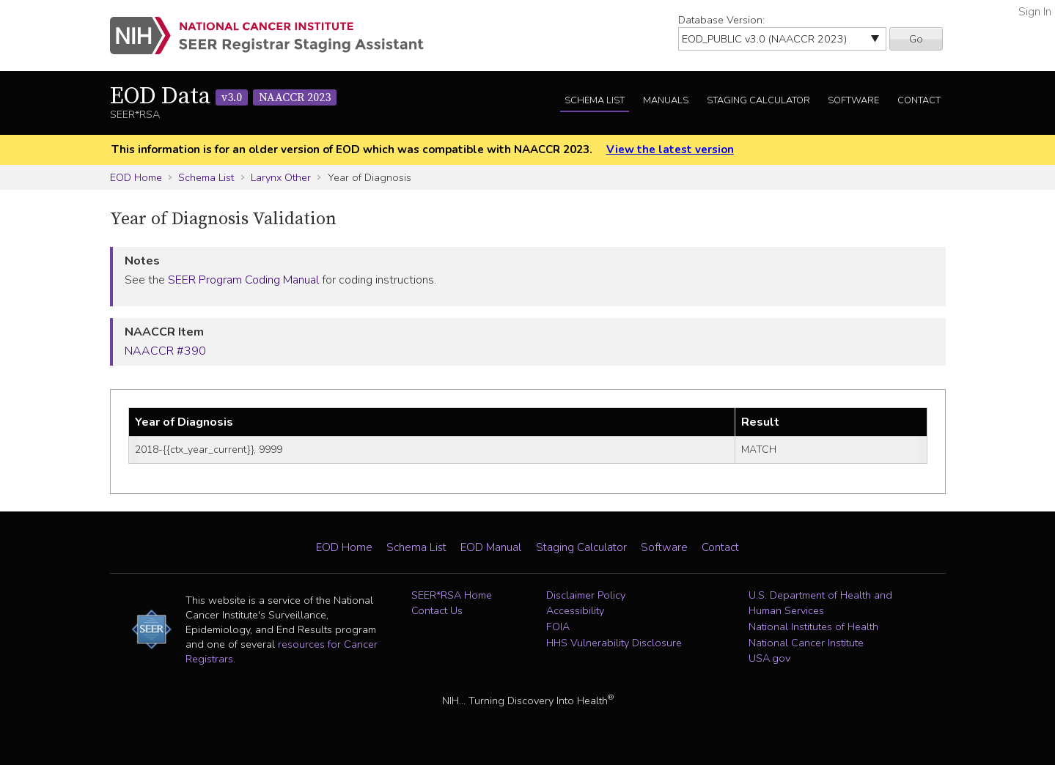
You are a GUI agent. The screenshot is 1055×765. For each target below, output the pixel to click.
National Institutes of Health (813, 626)
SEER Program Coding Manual (243, 280)
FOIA (558, 626)
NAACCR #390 (165, 351)
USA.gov (769, 658)
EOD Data (223, 96)
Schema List (595, 100)
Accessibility (575, 610)
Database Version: (721, 19)
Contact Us (437, 610)
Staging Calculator (758, 100)
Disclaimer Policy (585, 595)
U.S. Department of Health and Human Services (820, 603)
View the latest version (670, 149)
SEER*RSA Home (451, 595)
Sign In (1034, 12)
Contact (919, 100)
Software (853, 100)
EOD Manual (490, 547)
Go (916, 39)
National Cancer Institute (806, 642)
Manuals (665, 100)
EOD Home (136, 177)
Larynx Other (281, 177)
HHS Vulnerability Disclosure (614, 642)
